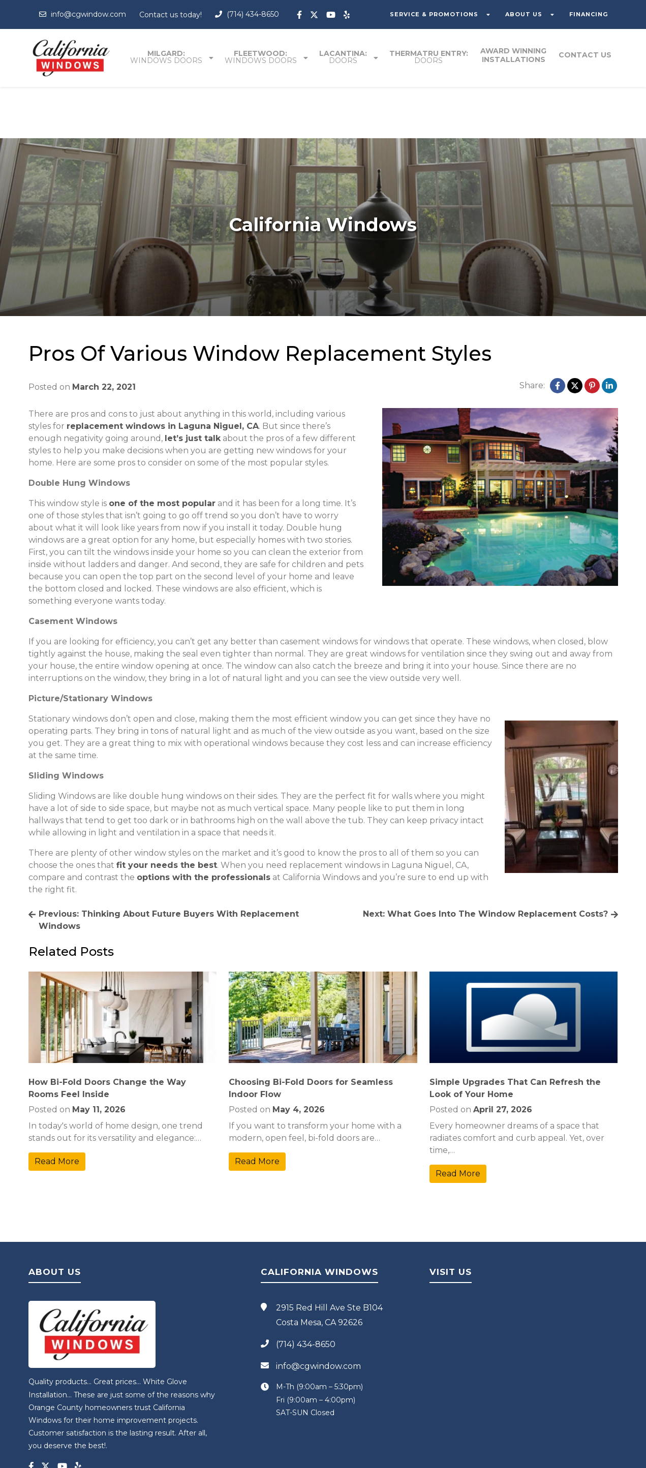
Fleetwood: (261, 57)
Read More (57, 1110)
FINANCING (590, 14)
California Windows (288, 1456)
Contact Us (585, 55)
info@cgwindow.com (82, 14)
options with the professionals (203, 826)
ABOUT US (526, 14)
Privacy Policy (396, 1456)
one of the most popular (162, 452)
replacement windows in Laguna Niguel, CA (163, 375)
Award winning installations (514, 55)
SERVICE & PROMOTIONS (438, 14)
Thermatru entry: (429, 57)
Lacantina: (343, 57)
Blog (426, 1456)
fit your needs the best (166, 814)
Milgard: (167, 57)
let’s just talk (193, 387)
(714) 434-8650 (247, 14)
